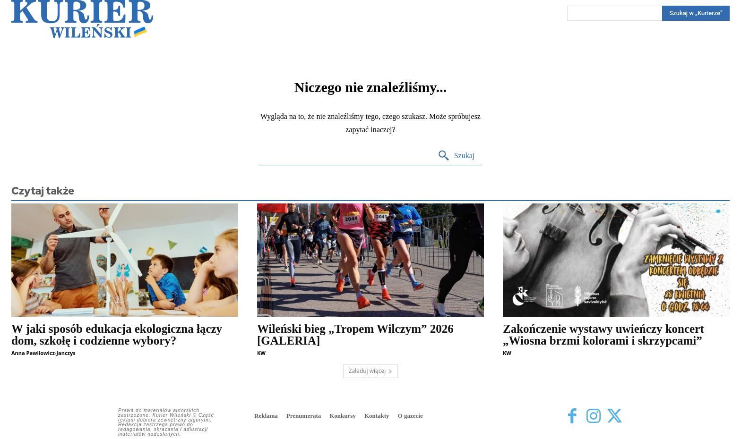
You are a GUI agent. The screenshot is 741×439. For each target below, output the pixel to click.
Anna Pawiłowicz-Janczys (43, 352)
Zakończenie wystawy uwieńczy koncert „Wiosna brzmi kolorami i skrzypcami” (603, 334)
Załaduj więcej (371, 371)
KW (261, 352)
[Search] (696, 13)
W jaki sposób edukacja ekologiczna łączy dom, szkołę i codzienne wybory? (116, 334)
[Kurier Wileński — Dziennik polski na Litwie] (82, 19)
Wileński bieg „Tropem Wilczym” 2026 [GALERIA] (355, 334)
